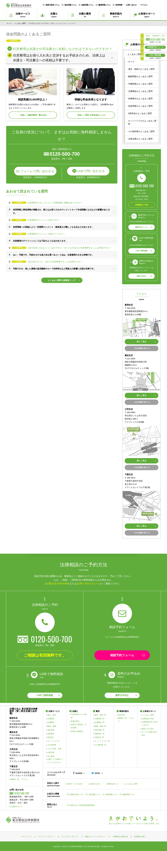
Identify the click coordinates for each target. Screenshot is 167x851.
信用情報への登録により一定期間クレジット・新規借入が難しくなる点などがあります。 (53, 227)
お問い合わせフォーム (88, 583)
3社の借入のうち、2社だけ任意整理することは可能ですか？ (55, 262)
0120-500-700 (144, 185)
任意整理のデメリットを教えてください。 (47, 234)
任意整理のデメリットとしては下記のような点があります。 (40, 241)
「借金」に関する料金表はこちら (91, 115)
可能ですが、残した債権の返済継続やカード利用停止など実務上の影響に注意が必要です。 (54, 268)
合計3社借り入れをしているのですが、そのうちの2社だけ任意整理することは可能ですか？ (69, 248)
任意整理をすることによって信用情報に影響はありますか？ (55, 202)
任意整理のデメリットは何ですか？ (44, 220)
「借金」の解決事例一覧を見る (33, 115)
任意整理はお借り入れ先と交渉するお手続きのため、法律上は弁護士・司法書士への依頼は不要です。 (59, 57)
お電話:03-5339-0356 (57, 583)
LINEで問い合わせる (91, 171)
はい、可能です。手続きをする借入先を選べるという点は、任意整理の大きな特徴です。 (53, 255)
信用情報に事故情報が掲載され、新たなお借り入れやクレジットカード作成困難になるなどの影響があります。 (61, 211)
